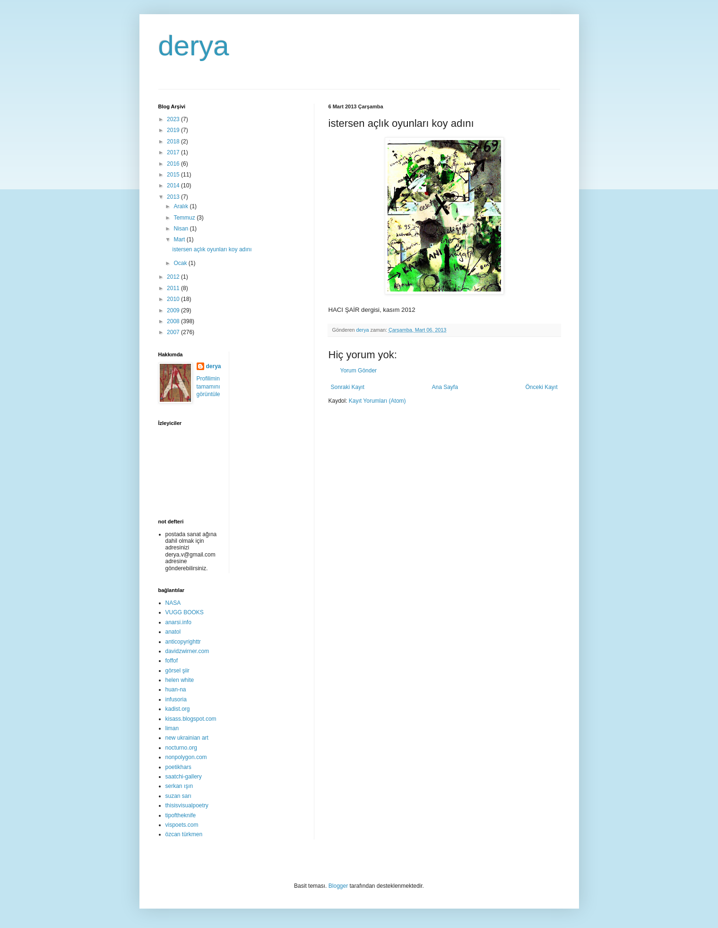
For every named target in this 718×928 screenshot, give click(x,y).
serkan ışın (179, 786)
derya (193, 46)
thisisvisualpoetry (186, 805)
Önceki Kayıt (541, 387)
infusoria (176, 699)
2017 (174, 152)
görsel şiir (177, 670)
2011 (174, 288)
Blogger (338, 886)
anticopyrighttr (183, 641)
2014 (174, 185)
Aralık (181, 206)
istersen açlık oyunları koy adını (211, 249)
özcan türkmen (184, 834)
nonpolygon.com (186, 757)
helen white (179, 680)
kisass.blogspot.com (190, 719)
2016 (174, 163)
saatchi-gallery (183, 776)
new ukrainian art (186, 737)
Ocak (180, 263)
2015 (174, 174)
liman (172, 728)
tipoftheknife (180, 815)
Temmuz (185, 217)
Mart (179, 239)
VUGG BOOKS (184, 612)
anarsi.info (178, 622)
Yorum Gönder (358, 370)
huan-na (175, 689)
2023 (174, 119)
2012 (174, 277)
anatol (173, 631)
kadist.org (177, 709)
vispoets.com (182, 825)
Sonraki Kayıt (347, 387)
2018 (174, 141)
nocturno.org (181, 747)
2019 (174, 130)
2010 (174, 299)
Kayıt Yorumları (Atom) (377, 401)
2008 (174, 321)
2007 (174, 332)
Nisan (181, 228)
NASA (173, 603)
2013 (174, 197)
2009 (174, 310)
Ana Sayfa (445, 387)
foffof (171, 660)
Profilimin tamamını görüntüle (208, 386)
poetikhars (178, 767)
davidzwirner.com (187, 651)
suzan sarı (178, 796)
